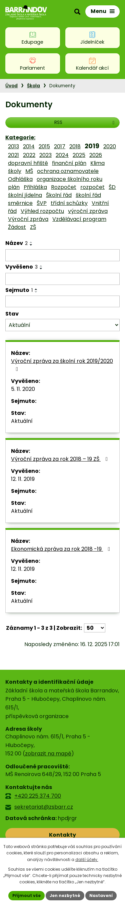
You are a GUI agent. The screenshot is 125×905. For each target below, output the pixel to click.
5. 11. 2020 (23, 389)
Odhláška (20, 179)
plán (14, 187)
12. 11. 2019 (23, 479)
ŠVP (42, 203)
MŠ (29, 171)
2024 (62, 155)
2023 (45, 155)
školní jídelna (25, 195)
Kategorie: (20, 137)
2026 (95, 155)
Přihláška (35, 187)
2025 (79, 155)
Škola (33, 86)
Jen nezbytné (65, 895)
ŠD (112, 187)
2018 (75, 146)
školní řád (88, 195)
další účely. (86, 859)
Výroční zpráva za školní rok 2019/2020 (62, 364)
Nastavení (101, 895)
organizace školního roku (69, 179)
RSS (85, 122)
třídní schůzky (69, 203)
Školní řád (59, 195)
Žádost (17, 227)
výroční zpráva (88, 211)
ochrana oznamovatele (68, 171)
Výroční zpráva (28, 219)
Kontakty (62, 835)
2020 (109, 146)
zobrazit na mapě (48, 753)
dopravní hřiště (28, 163)
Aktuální (22, 421)
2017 (59, 146)
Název (16, 243)
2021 (13, 155)
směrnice (20, 203)
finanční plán (69, 163)
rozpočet (92, 187)
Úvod (11, 86)
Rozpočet (63, 187)
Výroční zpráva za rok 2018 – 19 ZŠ (60, 459)
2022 (29, 155)
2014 (29, 146)
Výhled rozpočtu (42, 211)
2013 (13, 146)
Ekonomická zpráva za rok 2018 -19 (61, 549)
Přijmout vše (26, 895)
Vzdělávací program (79, 219)
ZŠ (33, 227)
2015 (44, 146)
